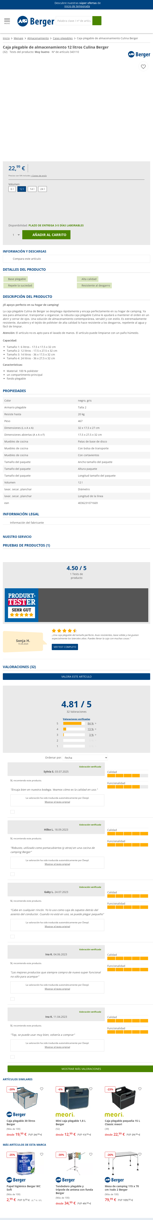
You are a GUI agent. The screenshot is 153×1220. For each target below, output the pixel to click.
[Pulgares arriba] (12, 812)
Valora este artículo (76, 676)
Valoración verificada (90, 766)
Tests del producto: (29, 52)
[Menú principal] (7, 21)
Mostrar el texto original (57, 801)
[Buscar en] (74, 20)
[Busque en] (96, 20)
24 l (42, 189)
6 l (12, 189)
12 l (21, 189)
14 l (32, 189)
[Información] (77, 5)
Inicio (6, 38)
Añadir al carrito (46, 234)
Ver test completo (65, 647)
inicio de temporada (77, 6)
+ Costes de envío (39, 175)
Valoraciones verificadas (76, 719)
